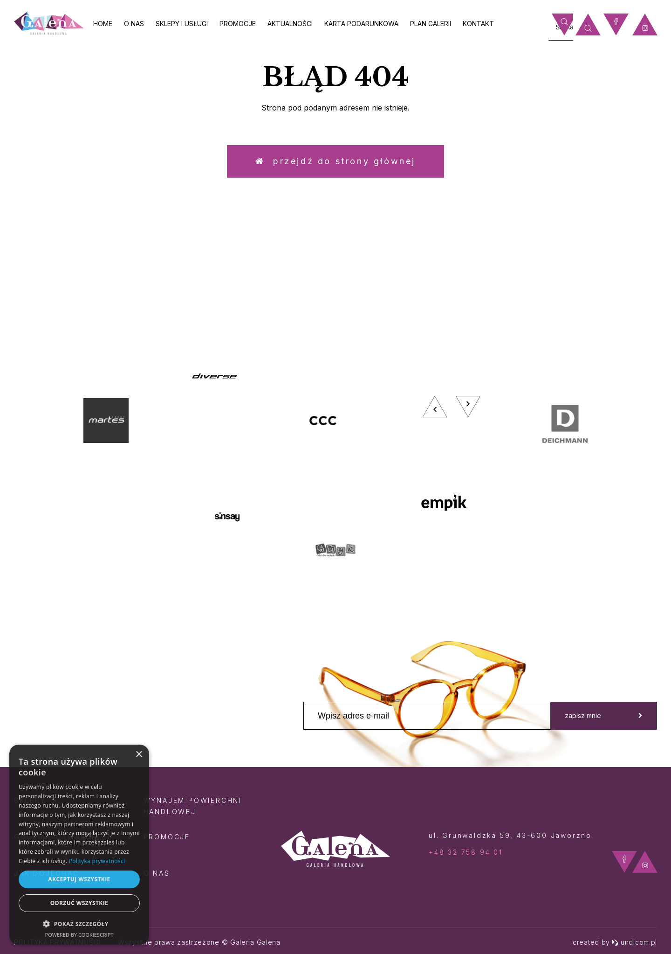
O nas (134, 24)
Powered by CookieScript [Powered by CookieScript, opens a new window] (79, 934)
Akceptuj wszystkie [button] (79, 879)
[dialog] (79, 845)
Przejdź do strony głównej (335, 161)
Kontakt (478, 24)
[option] (335, 469)
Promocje (237, 24)
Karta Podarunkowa (361, 24)
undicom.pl (634, 942)
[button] (79, 923)
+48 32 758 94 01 (466, 852)
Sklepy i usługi (182, 24)
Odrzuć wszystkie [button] (79, 903)
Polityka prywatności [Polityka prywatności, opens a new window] (97, 861)
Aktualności (290, 24)
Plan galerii (430, 24)
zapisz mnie (604, 715)
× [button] (138, 754)
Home (102, 24)
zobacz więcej (580, 285)
